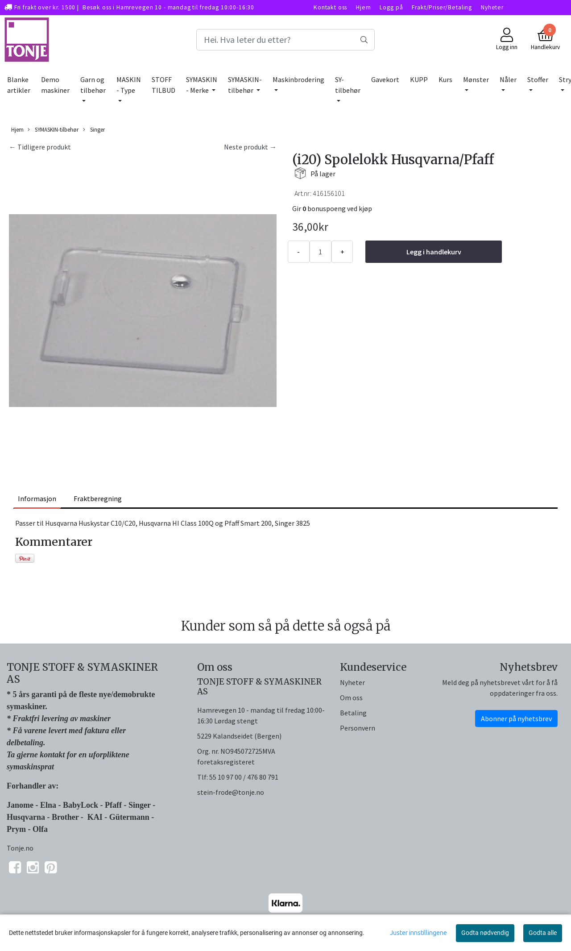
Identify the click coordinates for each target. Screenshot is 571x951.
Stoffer (537, 79)
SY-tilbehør (347, 85)
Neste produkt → (250, 146)
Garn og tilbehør (93, 85)
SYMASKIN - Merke (201, 85)
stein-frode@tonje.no (230, 792)
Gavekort (385, 79)
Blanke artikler (18, 85)
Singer (94, 129)
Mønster (476, 79)
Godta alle (543, 932)
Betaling (353, 712)
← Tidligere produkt (40, 146)
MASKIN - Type (128, 85)
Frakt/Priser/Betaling (442, 7)
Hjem (363, 7)
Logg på (391, 7)
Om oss (351, 697)
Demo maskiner (55, 85)
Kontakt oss (330, 7)
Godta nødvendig (485, 932)
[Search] (285, 39)
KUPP (419, 79)
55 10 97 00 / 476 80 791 (243, 776)
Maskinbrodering (298, 79)
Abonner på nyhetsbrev (516, 718)
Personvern (357, 727)
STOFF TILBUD (163, 85)
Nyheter (492, 7)
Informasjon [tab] (37, 498)
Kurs (445, 79)
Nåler (508, 79)
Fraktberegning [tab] (98, 498)
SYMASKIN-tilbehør (245, 85)
